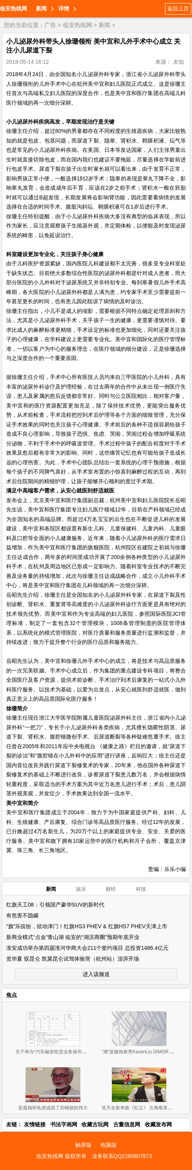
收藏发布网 (158, 1124)
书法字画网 (63, 1124)
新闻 (41, 8)
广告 (50, 25)
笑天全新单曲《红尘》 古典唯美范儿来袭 (144, 1108)
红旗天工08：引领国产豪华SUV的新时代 (55, 905)
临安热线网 (13, 8)
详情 (63, 8)
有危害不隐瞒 (22, 915)
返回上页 (178, 8)
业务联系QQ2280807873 (122, 1156)
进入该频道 (96, 974)
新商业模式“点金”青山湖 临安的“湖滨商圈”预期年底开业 (72, 937)
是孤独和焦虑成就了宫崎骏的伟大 (53, 1108)
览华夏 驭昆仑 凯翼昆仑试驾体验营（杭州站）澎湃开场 (72, 959)
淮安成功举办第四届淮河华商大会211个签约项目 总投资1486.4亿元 (87, 948)
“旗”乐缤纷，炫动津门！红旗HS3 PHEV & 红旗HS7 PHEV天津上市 (86, 926)
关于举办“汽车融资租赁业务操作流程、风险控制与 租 (70, 1052)
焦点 (11, 995)
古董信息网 (126, 1124)
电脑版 (108, 1145)
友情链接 (35, 1124)
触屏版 (83, 1145)
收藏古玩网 (95, 1124)
